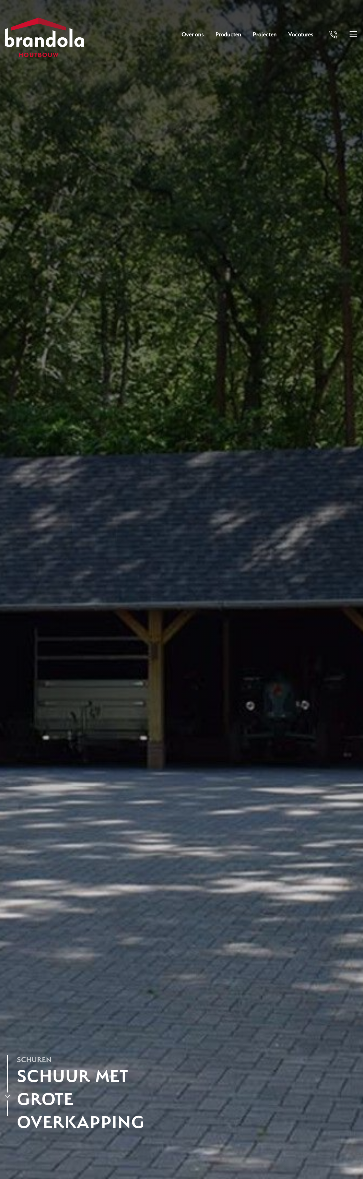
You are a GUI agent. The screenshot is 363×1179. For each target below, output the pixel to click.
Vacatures (300, 34)
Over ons (193, 34)
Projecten (265, 34)
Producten (228, 34)
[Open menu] (353, 34)
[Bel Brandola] (333, 34)
